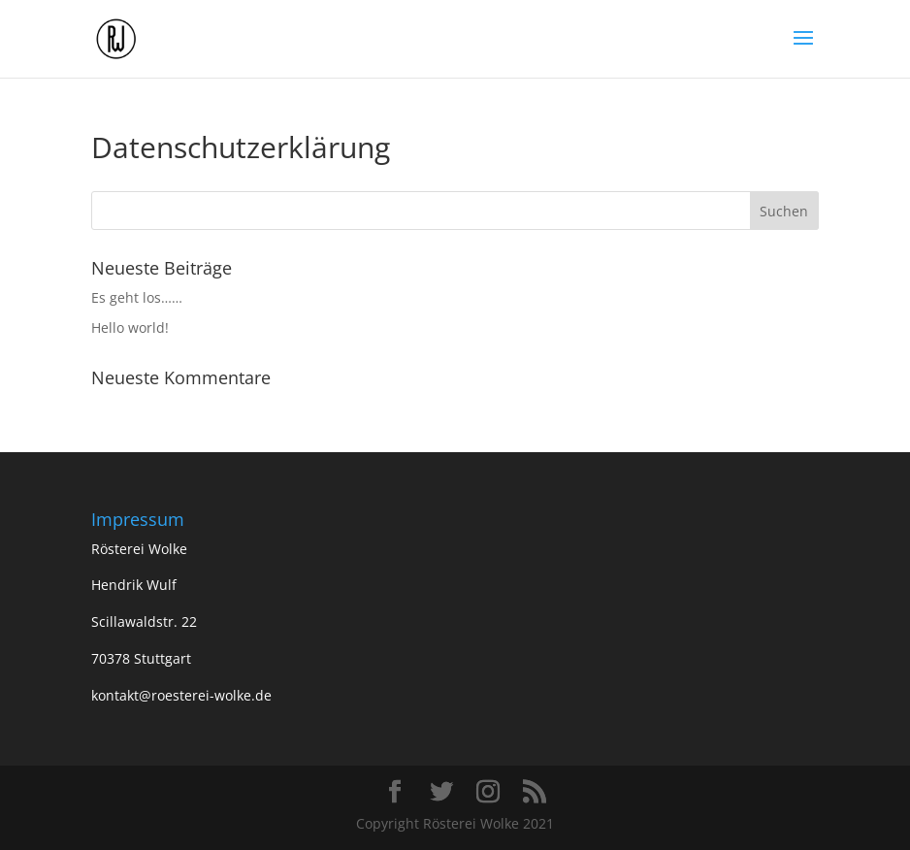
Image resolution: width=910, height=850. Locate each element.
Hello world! (130, 327)
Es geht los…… (136, 297)
